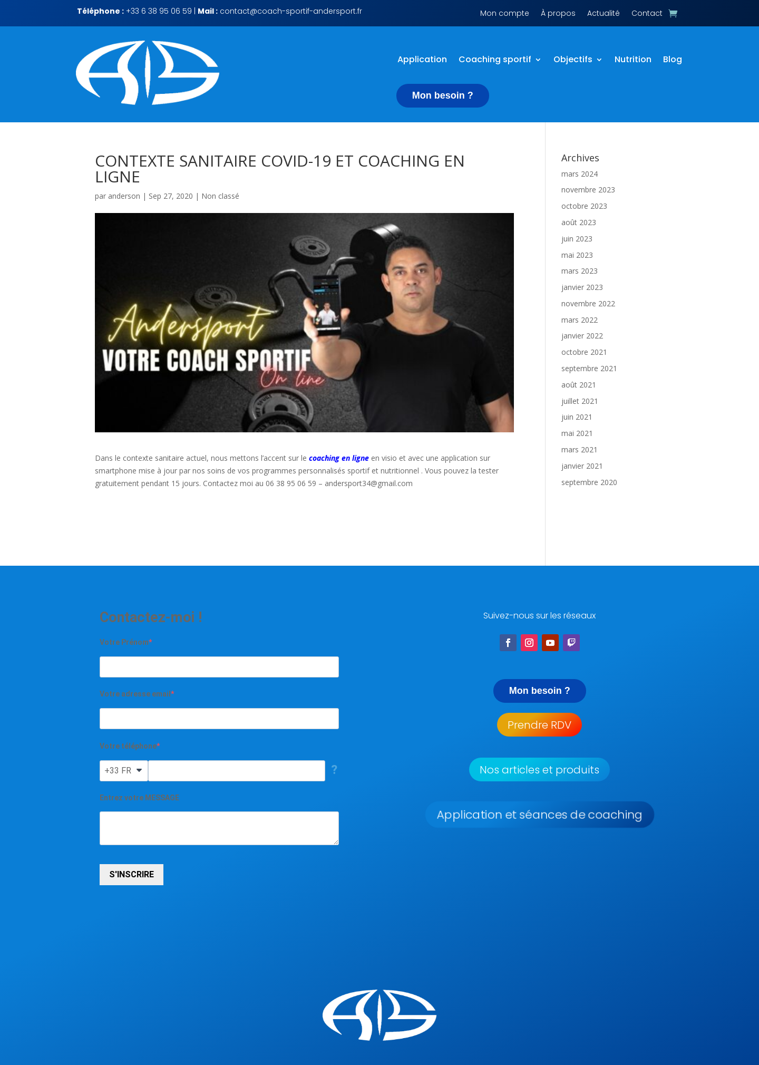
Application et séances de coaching (539, 814)
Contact (647, 13)
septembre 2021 (589, 368)
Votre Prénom (124, 641)
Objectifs (572, 60)
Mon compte (504, 13)
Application (422, 60)
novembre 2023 (588, 190)
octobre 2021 (584, 352)
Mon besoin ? (442, 95)
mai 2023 (577, 254)
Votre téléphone (128, 745)
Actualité (603, 13)
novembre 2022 (588, 303)
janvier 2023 (582, 287)
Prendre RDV (539, 724)
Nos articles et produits (539, 769)
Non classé (220, 195)
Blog (672, 60)
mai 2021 (577, 433)
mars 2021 (579, 449)
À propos (558, 13)
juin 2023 (576, 238)
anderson (124, 195)
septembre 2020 (589, 482)
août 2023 (578, 222)
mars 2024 (579, 173)
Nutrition (633, 60)
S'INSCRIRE (131, 874)
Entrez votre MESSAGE (139, 797)
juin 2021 (576, 417)
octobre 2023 (584, 205)
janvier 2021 (582, 465)
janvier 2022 (582, 336)
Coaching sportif (495, 60)
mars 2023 (579, 271)
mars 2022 (579, 319)
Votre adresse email (135, 693)
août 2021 (578, 384)
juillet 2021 (579, 400)
